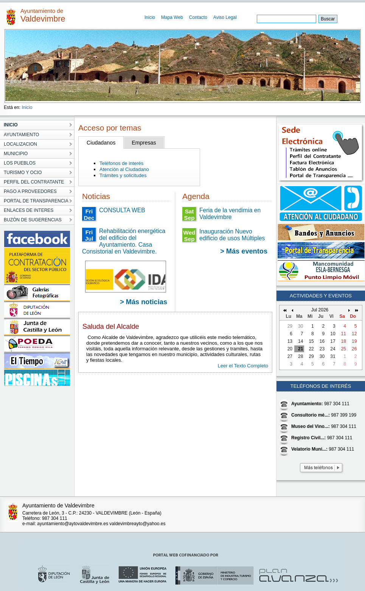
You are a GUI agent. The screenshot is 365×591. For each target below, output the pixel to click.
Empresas (144, 143)
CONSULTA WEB (122, 210)
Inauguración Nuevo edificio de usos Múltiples (232, 234)
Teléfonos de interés (121, 163)
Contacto (198, 17)
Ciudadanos (101, 143)
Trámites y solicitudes (123, 175)
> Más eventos (243, 251)
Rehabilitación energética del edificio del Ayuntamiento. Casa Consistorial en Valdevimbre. (123, 241)
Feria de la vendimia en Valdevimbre (230, 213)
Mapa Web (172, 17)
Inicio (149, 17)
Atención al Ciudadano (124, 169)
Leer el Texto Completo (243, 366)
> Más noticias (143, 302)
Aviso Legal (225, 17)
